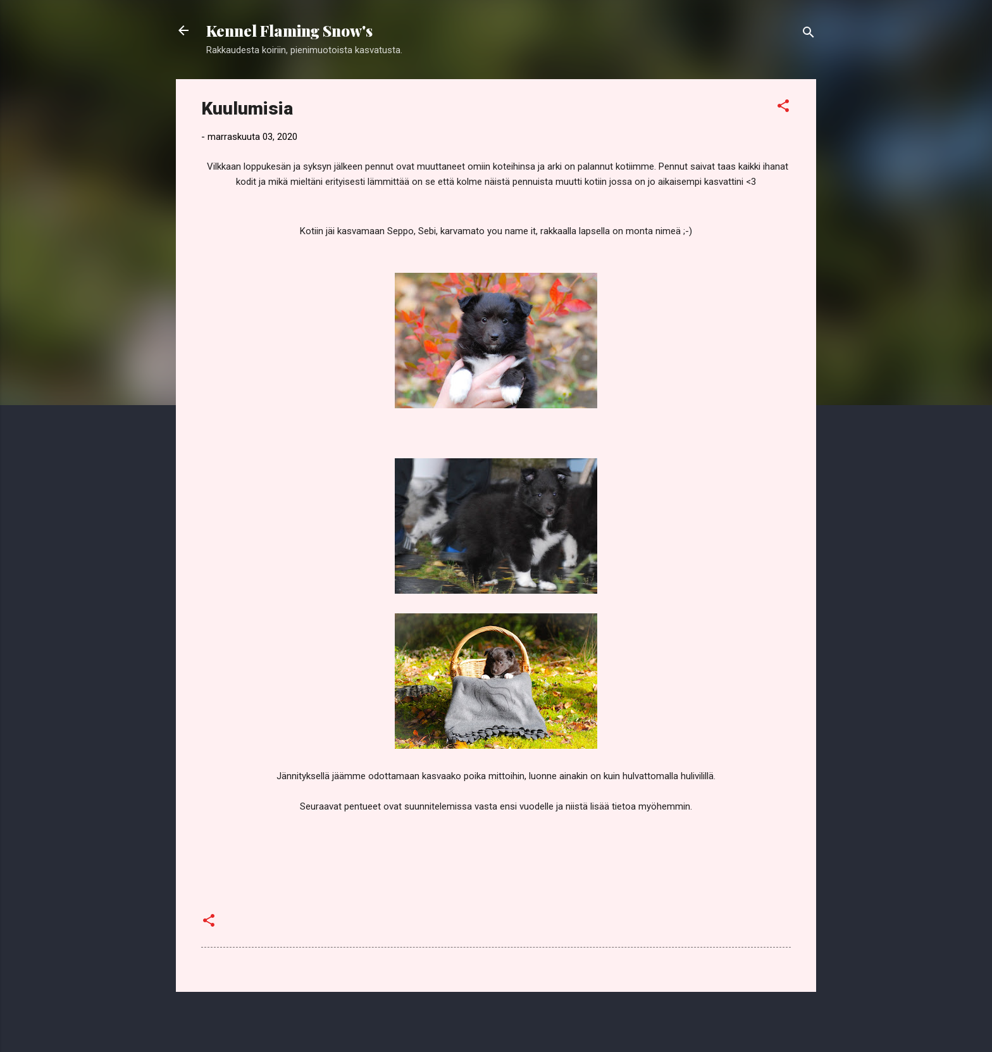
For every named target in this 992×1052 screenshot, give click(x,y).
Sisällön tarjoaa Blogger (496, 1019)
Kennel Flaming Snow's (289, 30)
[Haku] (808, 34)
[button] (783, 108)
